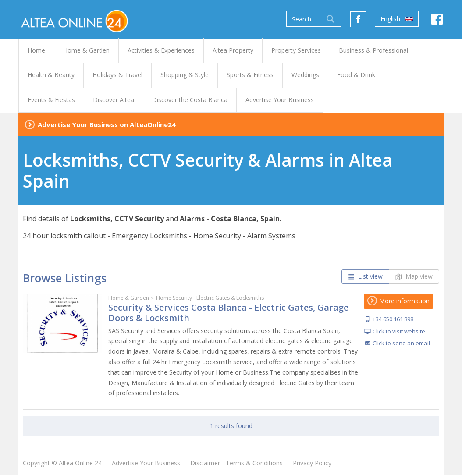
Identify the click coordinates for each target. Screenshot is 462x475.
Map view (414, 276)
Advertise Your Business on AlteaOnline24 (107, 124)
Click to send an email (401, 343)
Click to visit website (399, 331)
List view (365, 276)
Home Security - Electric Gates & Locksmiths (210, 297)
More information (398, 301)
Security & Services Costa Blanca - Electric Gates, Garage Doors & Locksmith (228, 312)
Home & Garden (128, 297)
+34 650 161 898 (393, 319)
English (396, 18)
